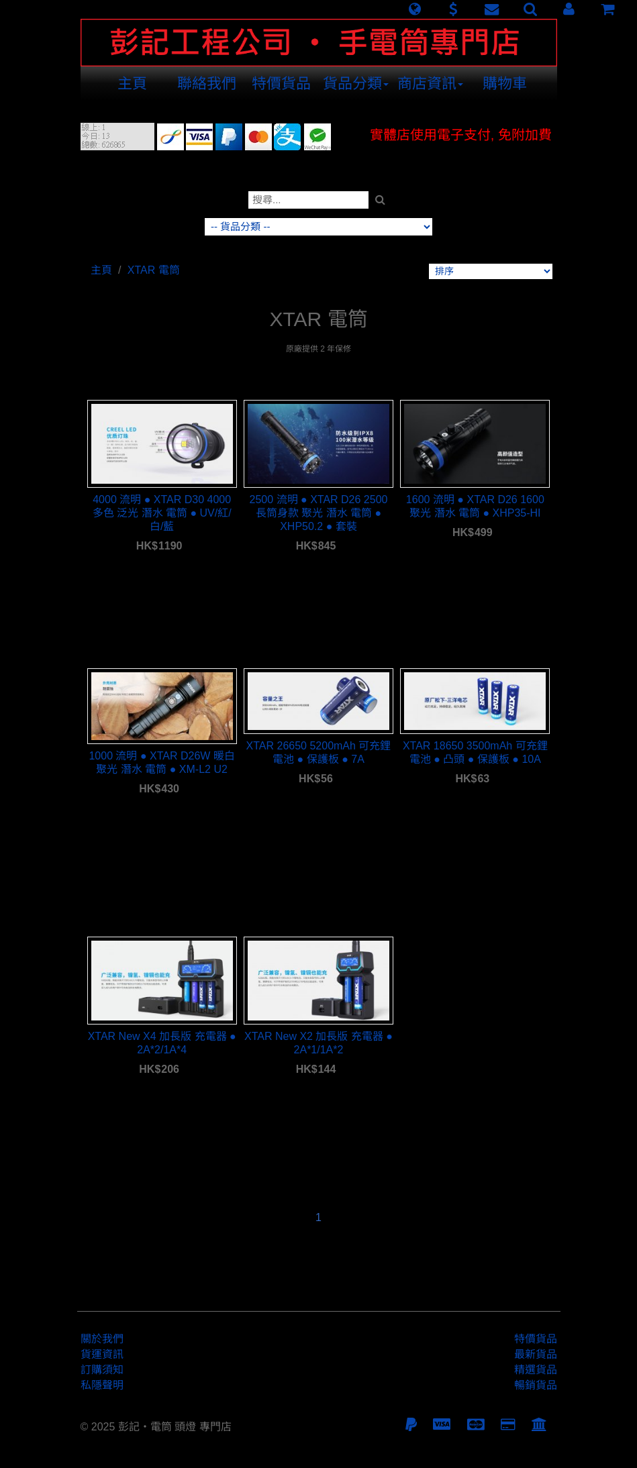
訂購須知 (102, 1369)
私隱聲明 (102, 1385)
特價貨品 (281, 83)
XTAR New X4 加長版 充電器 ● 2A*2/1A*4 (162, 1043)
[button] (414, 9)
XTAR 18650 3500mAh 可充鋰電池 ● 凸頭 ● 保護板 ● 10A (475, 752)
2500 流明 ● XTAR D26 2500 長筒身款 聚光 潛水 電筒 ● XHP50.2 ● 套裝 (319, 513)
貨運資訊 (102, 1354)
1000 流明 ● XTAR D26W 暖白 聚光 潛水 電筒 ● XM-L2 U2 (161, 762)
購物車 (505, 83)
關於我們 (102, 1339)
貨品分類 (356, 83)
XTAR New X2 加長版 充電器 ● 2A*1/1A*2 (318, 1043)
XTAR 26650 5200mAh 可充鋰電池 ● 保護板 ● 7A (318, 752)
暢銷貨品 (535, 1385)
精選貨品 (535, 1369)
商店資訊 (430, 83)
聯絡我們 (206, 83)
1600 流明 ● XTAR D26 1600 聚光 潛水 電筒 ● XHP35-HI (475, 506)
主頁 (132, 83)
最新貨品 (535, 1354)
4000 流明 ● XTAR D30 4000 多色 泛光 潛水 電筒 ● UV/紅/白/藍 (162, 513)
